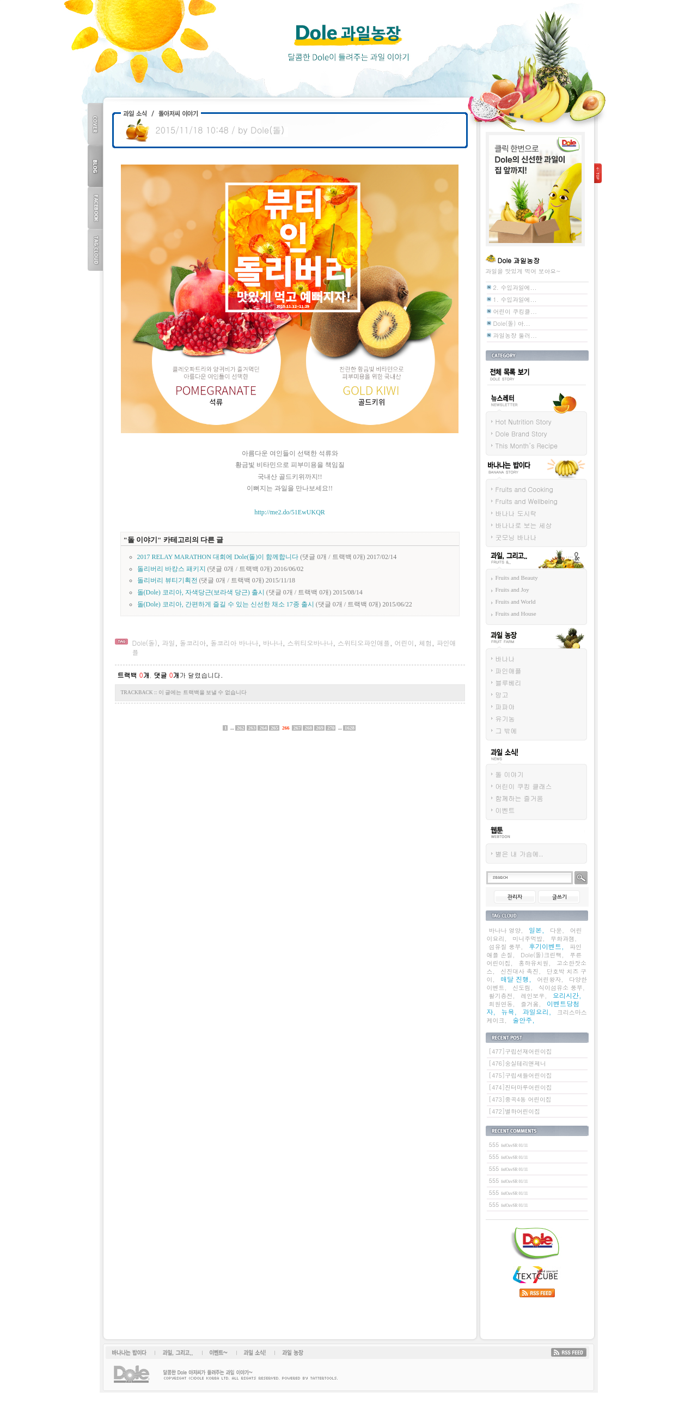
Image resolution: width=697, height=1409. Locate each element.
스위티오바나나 (310, 642)
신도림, (522, 987)
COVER (95, 124)
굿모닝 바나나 (516, 537)
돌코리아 (193, 642)
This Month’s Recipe (527, 445)
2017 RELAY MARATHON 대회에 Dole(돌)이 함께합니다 (218, 557)
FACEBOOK (95, 208)
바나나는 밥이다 (507, 482)
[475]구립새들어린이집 (520, 1075)
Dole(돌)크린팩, (542, 955)
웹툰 (492, 846)
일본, (537, 929)
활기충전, (502, 996)
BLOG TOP (95, 166)
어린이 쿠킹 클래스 (524, 786)
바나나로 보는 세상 (524, 525)
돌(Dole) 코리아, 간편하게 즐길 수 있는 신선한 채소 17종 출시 (225, 604)
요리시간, (567, 995)
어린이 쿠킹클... (515, 311)
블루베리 (509, 682)
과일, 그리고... (178, 1352)
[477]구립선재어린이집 (520, 1051)
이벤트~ (218, 1352)
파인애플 (509, 670)
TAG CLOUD (95, 250)
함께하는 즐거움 (519, 798)
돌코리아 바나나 (234, 642)
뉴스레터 (497, 414)
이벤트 (505, 810)
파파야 (505, 706)
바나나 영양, (506, 930)
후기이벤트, (546, 946)
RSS (569, 1352)
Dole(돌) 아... (511, 323)
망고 (502, 694)
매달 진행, (515, 978)
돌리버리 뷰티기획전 (167, 580)
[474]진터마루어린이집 (520, 1087)
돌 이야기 (510, 774)
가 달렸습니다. (188, 674)
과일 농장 (498, 651)
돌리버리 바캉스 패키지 (171, 569)
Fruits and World (516, 601)
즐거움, (531, 1004)
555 (508, 1144)
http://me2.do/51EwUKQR (289, 512)
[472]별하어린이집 (514, 1111)
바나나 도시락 (516, 513)
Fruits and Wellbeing (527, 501)
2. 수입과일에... (515, 287)
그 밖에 (506, 730)
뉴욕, (509, 1011)
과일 (168, 642)
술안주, (523, 1019)
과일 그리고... (505, 572)
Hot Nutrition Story (524, 421)
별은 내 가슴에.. (519, 853)
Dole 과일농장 (348, 43)
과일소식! (252, 1352)
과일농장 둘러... (515, 335)
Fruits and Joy (512, 589)
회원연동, (502, 1004)
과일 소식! (499, 767)
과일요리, (537, 1011)
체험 (425, 642)
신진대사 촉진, (520, 971)
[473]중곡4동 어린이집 (520, 1099)
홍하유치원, (534, 963)
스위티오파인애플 (364, 642)
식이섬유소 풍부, (562, 987)
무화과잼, (564, 938)
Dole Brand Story (521, 433)
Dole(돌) (144, 642)
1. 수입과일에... (515, 299)
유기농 (505, 718)
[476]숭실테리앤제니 (517, 1063)
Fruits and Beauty (517, 577)
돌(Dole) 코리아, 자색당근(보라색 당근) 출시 (201, 592)
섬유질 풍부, (506, 947)
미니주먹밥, (528, 938)
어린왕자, (550, 979)
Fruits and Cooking (524, 489)
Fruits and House (516, 613)
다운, (557, 930)
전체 (492, 387)
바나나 (273, 642)
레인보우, (534, 996)
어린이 (404, 642)
